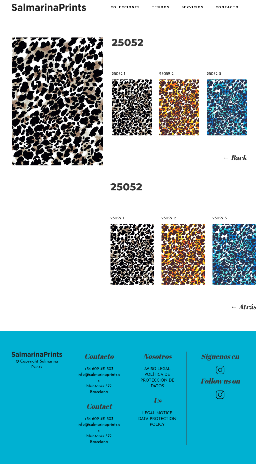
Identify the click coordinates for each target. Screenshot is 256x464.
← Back (234, 157)
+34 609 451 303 (98, 369)
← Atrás (243, 306)
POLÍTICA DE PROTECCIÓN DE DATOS (157, 380)
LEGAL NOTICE (157, 413)
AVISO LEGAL (157, 369)
